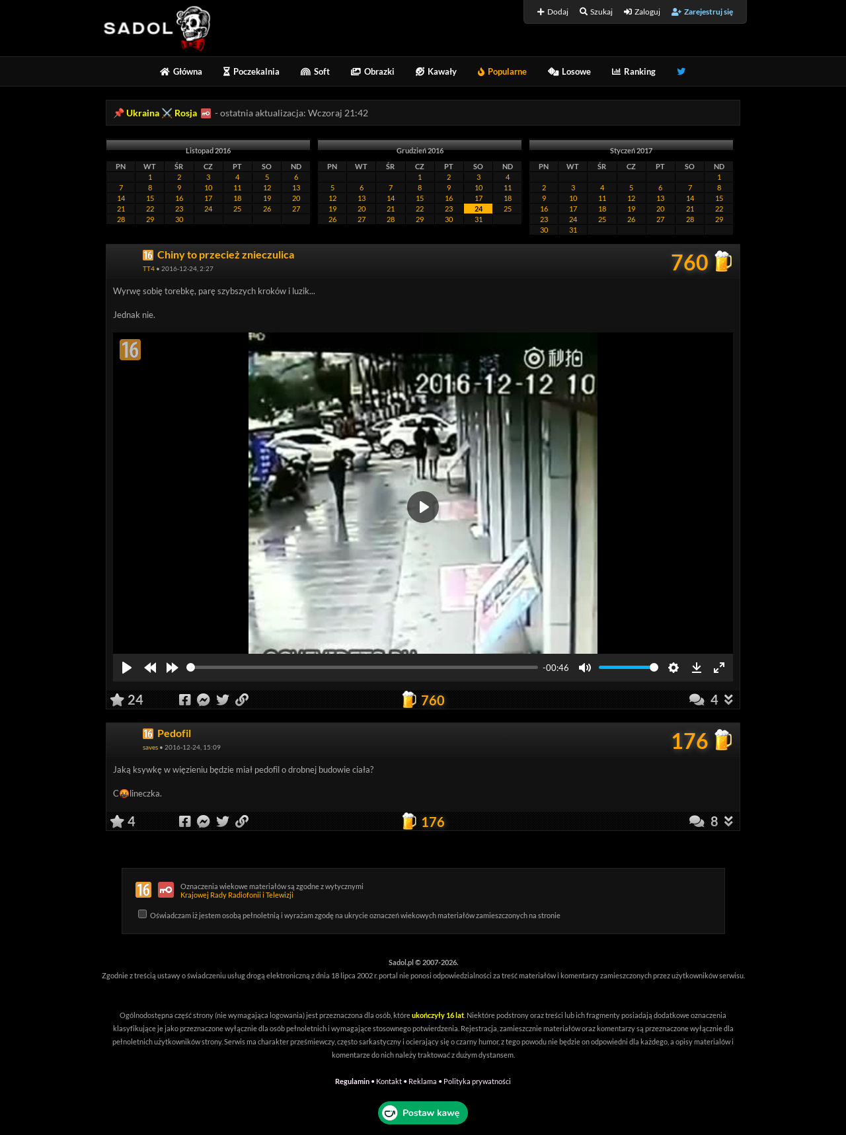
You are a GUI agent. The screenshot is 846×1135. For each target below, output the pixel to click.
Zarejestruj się (702, 12)
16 (179, 198)
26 (267, 208)
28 (121, 219)
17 (208, 198)
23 (179, 208)
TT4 (149, 268)
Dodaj (552, 12)
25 (237, 208)
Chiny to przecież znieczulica (225, 254)
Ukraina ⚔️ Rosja (161, 112)
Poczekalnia (251, 71)
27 (296, 208)
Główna (181, 71)
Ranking (634, 71)
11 (237, 187)
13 (296, 187)
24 (208, 208)
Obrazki (373, 71)
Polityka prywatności (477, 1081)
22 (150, 208)
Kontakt (389, 1081)
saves (150, 747)
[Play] (126, 667)
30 (179, 219)
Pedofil (174, 732)
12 (267, 187)
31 (478, 219)
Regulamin (352, 1081)
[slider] (362, 667)
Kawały (436, 71)
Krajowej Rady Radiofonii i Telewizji (236, 894)
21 (121, 208)
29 (150, 219)
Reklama (422, 1081)
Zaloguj (642, 12)
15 (150, 198)
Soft (315, 71)
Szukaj (596, 12)
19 (267, 198)
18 (237, 198)
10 (208, 187)
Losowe (569, 71)
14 (121, 198)
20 (296, 198)
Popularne (502, 71)
